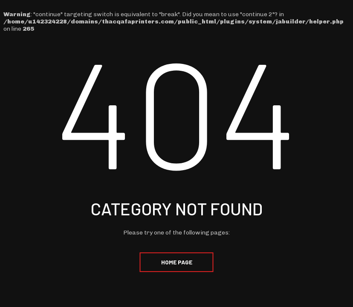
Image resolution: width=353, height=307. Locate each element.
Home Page (176, 262)
